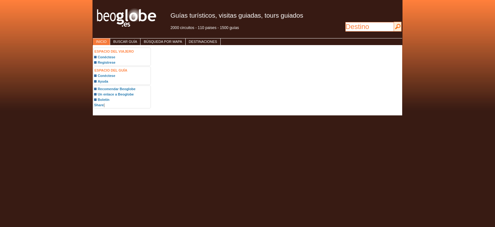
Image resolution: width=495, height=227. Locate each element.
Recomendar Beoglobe (116, 89)
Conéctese (106, 57)
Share (99, 105)
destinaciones (203, 42)
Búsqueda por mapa (163, 42)
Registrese (106, 62)
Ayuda (103, 81)
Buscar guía (125, 42)
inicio (101, 42)
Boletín (103, 100)
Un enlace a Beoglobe (116, 94)
